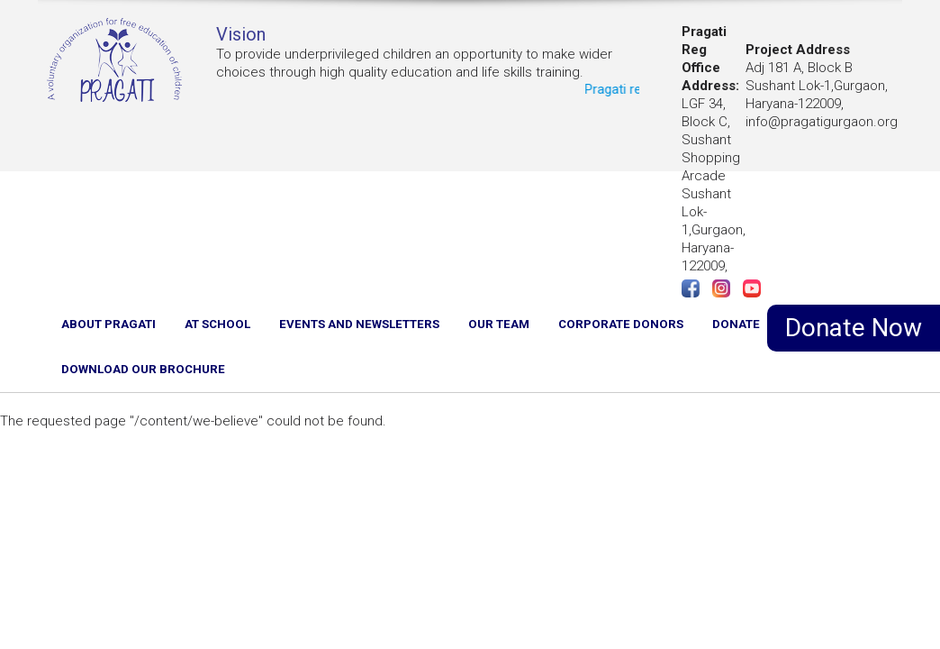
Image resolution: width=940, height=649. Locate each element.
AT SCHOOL (217, 324)
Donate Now (853, 328)
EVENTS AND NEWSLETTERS (359, 324)
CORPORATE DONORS (620, 324)
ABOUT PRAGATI (108, 324)
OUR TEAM (498, 324)
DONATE (736, 324)
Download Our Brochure (143, 369)
